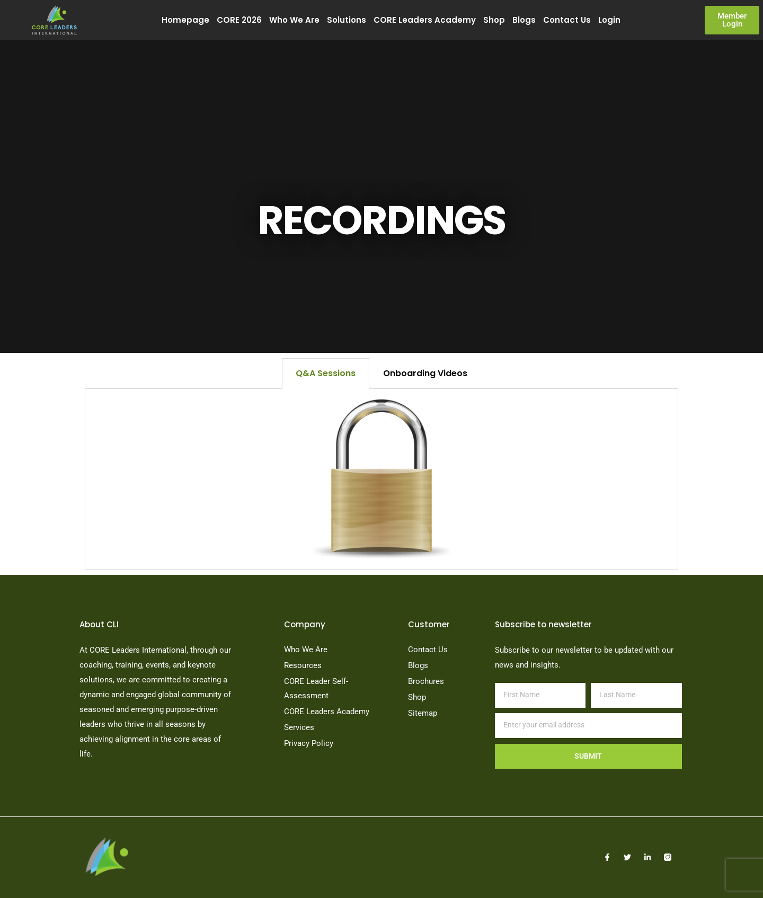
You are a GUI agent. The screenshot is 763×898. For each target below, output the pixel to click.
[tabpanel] (381, 479)
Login (609, 19)
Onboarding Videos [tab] (425, 373)
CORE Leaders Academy (425, 19)
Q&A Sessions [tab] (326, 373)
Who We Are (294, 19)
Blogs (524, 19)
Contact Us (567, 19)
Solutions (346, 19)
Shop (494, 19)
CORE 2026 (239, 19)
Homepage (185, 19)
